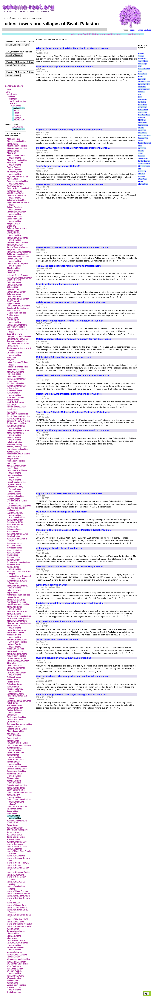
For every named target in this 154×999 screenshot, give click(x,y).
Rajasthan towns (14, 726)
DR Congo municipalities (18, 299)
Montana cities (13, 560)
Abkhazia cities (13, 139)
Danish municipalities (16, 292)
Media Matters (143, 110)
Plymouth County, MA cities (19, 701)
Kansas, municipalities (17, 447)
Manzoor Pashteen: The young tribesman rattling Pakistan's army (72, 676)
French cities (12, 318)
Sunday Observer (144, 161)
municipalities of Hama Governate (17, 582)
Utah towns (12, 938)
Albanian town (13, 151)
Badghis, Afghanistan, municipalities (16, 196)
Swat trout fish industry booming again (57, 284)
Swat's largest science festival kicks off (57, 166)
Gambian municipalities (17, 325)
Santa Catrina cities (15, 752)
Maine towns (12, 527)
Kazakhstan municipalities (18, 454)
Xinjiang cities (13, 980)
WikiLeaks (141, 174)
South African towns (16, 788)
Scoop (140, 153)
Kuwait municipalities (16, 482)
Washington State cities (17, 964)
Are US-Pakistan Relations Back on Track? (59, 621)
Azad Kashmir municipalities (19, 188)
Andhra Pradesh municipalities (14, 168)
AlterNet (141, 53)
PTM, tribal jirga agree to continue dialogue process (64, 66)
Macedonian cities (15, 520)
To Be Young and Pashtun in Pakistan (57, 639)
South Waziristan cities (17, 806)
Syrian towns (12, 825)
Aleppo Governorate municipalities (16, 156)
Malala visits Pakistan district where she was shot (63, 357)
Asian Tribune (143, 61)
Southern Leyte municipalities (14, 796)
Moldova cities (13, 557)
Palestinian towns (14, 684)
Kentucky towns (14, 456)
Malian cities (12, 531)
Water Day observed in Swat (51, 585)
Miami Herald (142, 112)
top (146, 994)
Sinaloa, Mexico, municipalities (14, 782)
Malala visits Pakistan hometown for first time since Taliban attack (72, 375)
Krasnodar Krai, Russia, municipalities (17, 471)
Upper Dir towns (14, 936)
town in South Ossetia (17, 846)
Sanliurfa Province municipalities (15, 749)
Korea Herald (142, 105)
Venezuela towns (14, 952)
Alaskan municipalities (17, 148)
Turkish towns (13, 929)
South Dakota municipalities (19, 792)
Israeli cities (12, 409)
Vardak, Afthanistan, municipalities (16, 948)
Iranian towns (13, 400)
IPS (139, 94)
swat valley (16, 106)
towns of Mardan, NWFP (17, 919)
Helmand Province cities (17, 367)
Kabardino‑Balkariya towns (18, 430)
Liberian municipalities (17, 501)
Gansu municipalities (16, 327)
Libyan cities (12, 503)
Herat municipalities (15, 371)
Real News (142, 148)
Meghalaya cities (14, 543)
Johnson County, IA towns (18, 421)
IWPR (140, 97)
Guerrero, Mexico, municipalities (15, 354)
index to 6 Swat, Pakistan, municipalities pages (97, 34)
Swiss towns (12, 823)
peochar (17, 118)
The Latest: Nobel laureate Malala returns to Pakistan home (69, 266)
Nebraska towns (14, 590)
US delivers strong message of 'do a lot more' (61, 512)
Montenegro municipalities (18, 562)
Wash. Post (142, 171)
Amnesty (141, 56)
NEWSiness (142, 120)
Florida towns (13, 315)
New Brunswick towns (16, 600)
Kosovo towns (13, 468)
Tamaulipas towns (15, 828)
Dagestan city (13, 289)
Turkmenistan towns (16, 931)
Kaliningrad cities (14, 442)
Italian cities (12, 412)
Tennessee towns (14, 835)
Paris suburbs (13, 686)
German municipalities (16, 341)
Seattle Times (143, 158)
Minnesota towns (14, 548)
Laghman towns (14, 484)
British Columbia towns (17, 247)
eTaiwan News (143, 184)
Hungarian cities (14, 376)
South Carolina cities (16, 790)
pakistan (11, 96)
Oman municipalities (16, 668)
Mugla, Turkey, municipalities (14, 568)
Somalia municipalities (17, 785)
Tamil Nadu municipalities (18, 830)
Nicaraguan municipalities (18, 618)
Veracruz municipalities (17, 954)
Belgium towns (13, 223)
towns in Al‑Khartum (16, 856)
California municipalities (17, 254)
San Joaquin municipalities (19, 745)
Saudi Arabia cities (15, 759)
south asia (12, 94)
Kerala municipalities (16, 461)
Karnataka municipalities (17, 449)
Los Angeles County (16, 508)
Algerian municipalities (17, 160)
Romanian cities (14, 738)
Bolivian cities (13, 231)
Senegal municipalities (17, 769)
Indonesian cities (14, 390)
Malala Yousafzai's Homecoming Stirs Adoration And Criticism (70, 184)
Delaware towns (14, 294)
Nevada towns (13, 597)
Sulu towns (12, 813)
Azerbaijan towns (14, 191)
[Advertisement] (61, 103)
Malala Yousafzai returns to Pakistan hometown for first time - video (73, 339)
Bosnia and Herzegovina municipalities (17, 239)
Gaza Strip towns (14, 334)
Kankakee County (14, 444)
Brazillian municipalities (17, 242)
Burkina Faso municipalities (19, 252)
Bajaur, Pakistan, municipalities (14, 208)
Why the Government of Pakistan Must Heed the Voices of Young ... (73, 48)
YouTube (147, 30)
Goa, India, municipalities (18, 343)
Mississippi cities (14, 550)
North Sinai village (15, 651)
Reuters (140, 151)
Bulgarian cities (14, 249)
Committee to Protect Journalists (142, 76)
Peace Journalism (144, 135)
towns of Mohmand (15, 921)
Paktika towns (13, 682)
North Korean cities (15, 649)
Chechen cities (13, 268)
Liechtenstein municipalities (19, 505)
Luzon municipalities (16, 517)
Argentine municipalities (17, 176)
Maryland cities (13, 536)
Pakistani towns (14, 677)
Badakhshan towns (15, 193)
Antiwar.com (142, 58)
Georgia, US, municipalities (19, 336)
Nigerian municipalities (17, 621)
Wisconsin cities (14, 978)
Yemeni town (12, 983)
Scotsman (141, 156)
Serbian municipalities (16, 771)
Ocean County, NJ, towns (18, 661)
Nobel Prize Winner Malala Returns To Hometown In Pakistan (69, 321)
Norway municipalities (16, 656)
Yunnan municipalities (16, 985)
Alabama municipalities (17, 146)
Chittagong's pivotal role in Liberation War (59, 548)
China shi (11, 273)
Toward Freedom (144, 163)
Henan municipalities (16, 369)
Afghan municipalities (16, 141)
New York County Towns (17, 611)
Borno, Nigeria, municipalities (14, 234)
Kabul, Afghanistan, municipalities (15, 434)
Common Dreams (144, 81)
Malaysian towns (14, 529)
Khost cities (12, 463)
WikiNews (141, 176)
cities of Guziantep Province (19, 278)
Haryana (10, 360)
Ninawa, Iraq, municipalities (19, 623)
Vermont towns (13, 957)
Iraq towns (11, 404)
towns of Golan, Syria (16, 905)
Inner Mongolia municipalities (14, 394)
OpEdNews (142, 130)
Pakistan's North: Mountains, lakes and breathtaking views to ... (71, 566)
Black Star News (144, 69)
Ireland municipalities (16, 407)
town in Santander (15, 844)
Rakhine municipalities (17, 729)
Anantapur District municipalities (15, 163)
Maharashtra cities (15, 524)
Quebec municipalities (16, 717)
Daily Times (142, 87)
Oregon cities (13, 670)
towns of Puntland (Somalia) (19, 924)
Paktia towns (12, 679)
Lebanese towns (14, 494)
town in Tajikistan (14, 849)
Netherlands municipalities (18, 595)
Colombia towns (14, 280)
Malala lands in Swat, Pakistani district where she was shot (69, 394)
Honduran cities (14, 374)
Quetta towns (13, 722)
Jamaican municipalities (17, 414)
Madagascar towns (15, 522)
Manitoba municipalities (17, 534)
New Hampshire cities (16, 602)
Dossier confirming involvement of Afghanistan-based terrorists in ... (73, 430)
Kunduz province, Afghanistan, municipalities (14, 477)
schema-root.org (14, 86)
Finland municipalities (16, 313)
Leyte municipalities (15, 496)
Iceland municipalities (16, 379)
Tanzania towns (13, 832)
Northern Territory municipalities (15, 645)
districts (13, 103)
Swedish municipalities (17, 820)
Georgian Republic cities (18, 339)
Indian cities (12, 388)
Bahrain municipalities (16, 200)
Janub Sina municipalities (18, 416)
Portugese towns (14, 705)
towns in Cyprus (14, 865)
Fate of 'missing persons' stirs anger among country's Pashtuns (71, 694)
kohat (16, 113)
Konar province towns (16, 466)
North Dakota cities (15, 632)
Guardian (141, 92)
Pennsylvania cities (15, 694)
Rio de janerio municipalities (14, 735)
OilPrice (140, 128)
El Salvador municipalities (18, 306)
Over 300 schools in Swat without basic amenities (63, 658)
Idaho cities (12, 381)
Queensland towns (15, 719)
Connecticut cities (15, 285)
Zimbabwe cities (14, 992)
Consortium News (144, 84)
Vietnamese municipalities (18, 959)
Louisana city (13, 510)
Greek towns (12, 346)
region (8, 89)
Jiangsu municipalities (16, 419)
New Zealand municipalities (19, 616)
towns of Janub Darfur (17, 907)
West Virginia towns (16, 976)
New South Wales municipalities (14, 608)
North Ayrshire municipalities (14, 626)
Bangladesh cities (15, 216)
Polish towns (12, 703)
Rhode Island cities (15, 731)
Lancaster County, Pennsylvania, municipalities (15, 489)
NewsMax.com (143, 125)
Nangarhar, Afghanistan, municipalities (17, 586)
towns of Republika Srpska (19, 926)
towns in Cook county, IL (18, 863)
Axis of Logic (142, 64)
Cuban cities (12, 287)
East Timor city (13, 301)
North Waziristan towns (17, 654)
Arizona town (12, 179)
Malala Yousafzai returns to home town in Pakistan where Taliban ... (73, 247)
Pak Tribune (142, 133)
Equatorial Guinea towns (18, 308)
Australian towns (14, 186)
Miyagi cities (12, 555)
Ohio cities (11, 663)
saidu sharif (19, 120)
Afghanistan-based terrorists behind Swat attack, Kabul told (69, 493)
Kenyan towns (13, 458)
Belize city (11, 226)
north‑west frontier (18, 101)
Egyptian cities (13, 303)
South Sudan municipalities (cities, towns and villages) (19, 801)
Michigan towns (14, 545)
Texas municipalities (16, 837)
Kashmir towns (13, 452)
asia (8, 92)
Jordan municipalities (16, 423)
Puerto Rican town (15, 708)
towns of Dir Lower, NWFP (18, 896)
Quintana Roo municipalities (19, 724)
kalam (16, 110)
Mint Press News (144, 115)
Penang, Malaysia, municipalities (15, 690)
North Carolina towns (16, 630)
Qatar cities (12, 715)
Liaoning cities (13, 498)
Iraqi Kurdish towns (15, 402)
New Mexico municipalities (18, 604)
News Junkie (142, 122)
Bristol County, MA (15, 245)
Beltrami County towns (17, 228)
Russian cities (13, 741)
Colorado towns (14, 282)
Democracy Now (143, 89)
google (132, 30)
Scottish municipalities (17, 766)
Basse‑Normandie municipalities (14, 220)
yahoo (140, 30)
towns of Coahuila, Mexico (18, 893)
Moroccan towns (14, 564)
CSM (140, 71)
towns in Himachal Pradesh (19, 872)
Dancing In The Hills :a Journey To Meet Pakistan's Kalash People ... (74, 530)
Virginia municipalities (16, 961)
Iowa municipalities (15, 397)
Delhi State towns (14, 296)
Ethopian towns (14, 310)
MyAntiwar (141, 117)
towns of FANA (13, 903)
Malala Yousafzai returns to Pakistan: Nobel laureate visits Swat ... (72, 302)
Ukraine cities (13, 933)
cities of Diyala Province (17, 275)
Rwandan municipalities (17, 743)
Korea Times (142, 107)
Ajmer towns (12, 144)
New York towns (14, 614)
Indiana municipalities (16, 386)
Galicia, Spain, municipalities (14, 321)
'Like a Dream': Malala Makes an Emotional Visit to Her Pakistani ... (73, 412)
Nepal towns (12, 592)
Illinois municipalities (16, 383)
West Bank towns (14, 966)
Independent (142, 99)
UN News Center (144, 166)
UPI (139, 169)
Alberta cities (12, 153)
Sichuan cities (13, 778)
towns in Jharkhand (15, 874)
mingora (17, 115)
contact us (134, 34)
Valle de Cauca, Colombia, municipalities (18, 944)
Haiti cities (11, 357)
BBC (139, 66)
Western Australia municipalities (14, 972)
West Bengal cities (15, 968)
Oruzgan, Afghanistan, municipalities (16, 673)
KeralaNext (142, 102)
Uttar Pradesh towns (16, 940)
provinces (13, 99)
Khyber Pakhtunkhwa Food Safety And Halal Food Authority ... (70, 129)
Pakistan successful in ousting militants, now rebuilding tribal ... (71, 603)
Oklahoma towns (14, 665)
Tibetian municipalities (17, 842)
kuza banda (17, 127)
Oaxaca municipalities (16, 658)
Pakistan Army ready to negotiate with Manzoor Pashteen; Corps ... (73, 148)
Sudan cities (12, 811)
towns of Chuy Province (17, 891)
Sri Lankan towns (14, 809)
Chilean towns (13, 270)
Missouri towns (13, 552)
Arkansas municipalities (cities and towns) (17, 182)
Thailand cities (13, 839)
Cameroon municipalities (18, 256)
